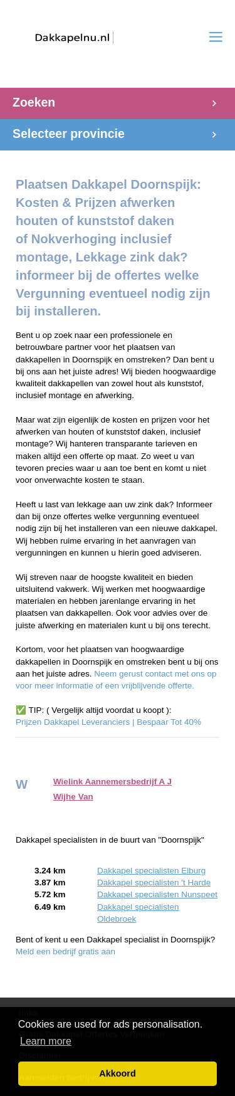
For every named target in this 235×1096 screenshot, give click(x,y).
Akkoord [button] (117, 1073)
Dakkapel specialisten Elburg (151, 870)
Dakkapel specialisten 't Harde (154, 882)
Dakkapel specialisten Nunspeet (157, 894)
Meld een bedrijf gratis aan (65, 951)
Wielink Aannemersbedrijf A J (112, 781)
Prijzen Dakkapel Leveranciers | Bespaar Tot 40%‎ (108, 722)
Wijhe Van (73, 796)
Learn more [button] (45, 1041)
